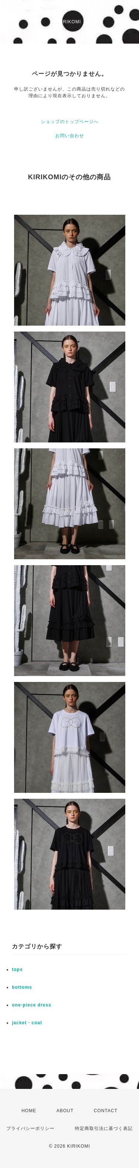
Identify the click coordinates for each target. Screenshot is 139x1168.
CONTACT (106, 1110)
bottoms (22, 987)
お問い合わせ (69, 135)
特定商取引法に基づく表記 (104, 1128)
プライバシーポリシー (30, 1128)
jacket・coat (27, 1022)
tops (17, 969)
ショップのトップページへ (70, 121)
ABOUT (64, 1110)
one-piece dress (31, 1005)
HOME (28, 1110)
